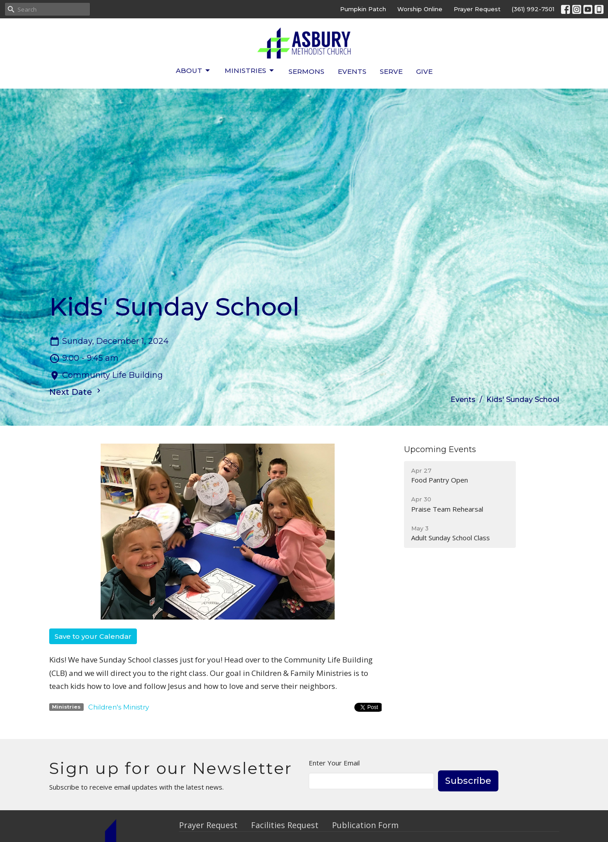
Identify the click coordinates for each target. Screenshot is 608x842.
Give (424, 71)
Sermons (306, 71)
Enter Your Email (334, 762)
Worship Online (419, 9)
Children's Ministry (118, 707)
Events (352, 71)
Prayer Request (477, 9)
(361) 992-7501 (533, 9)
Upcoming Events (440, 449)
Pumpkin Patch (363, 9)
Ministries (250, 70)
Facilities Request (285, 825)
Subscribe (468, 780)
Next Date (76, 391)
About (193, 70)
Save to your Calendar (93, 636)
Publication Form (365, 825)
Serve (391, 71)
